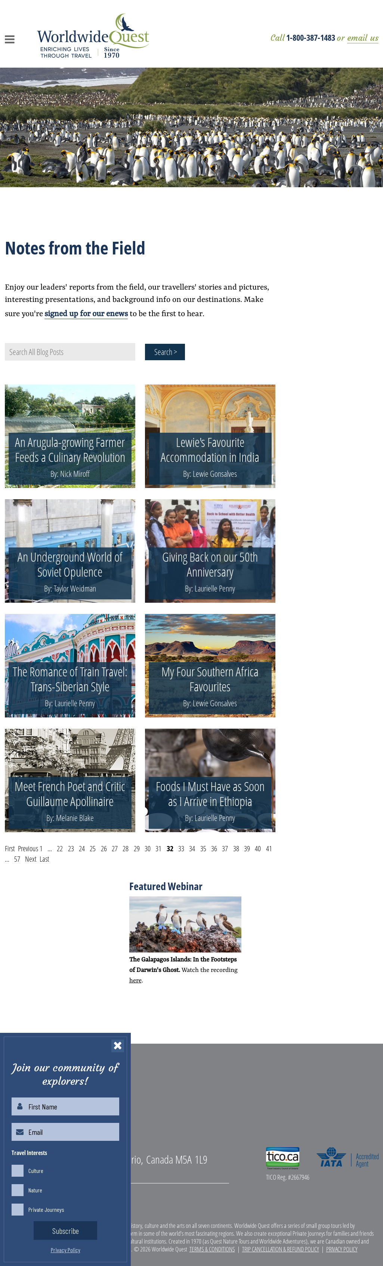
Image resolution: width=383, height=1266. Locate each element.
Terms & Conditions (212, 1249)
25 (93, 848)
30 (148, 848)
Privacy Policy (342, 1249)
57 (17, 859)
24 (82, 848)
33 (181, 848)
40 (258, 848)
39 (247, 848)
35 (203, 848)
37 (225, 848)
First (10, 848)
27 (115, 848)
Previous (28, 848)
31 (158, 848)
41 (269, 848)
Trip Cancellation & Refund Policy (280, 1249)
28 (126, 848)
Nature (35, 1190)
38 (236, 848)
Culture (35, 1170)
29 (137, 848)
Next (30, 859)
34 (192, 848)
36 (214, 848)
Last (44, 859)
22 (60, 848)
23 (71, 848)
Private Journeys (46, 1209)
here (135, 980)
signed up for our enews (86, 314)
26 (104, 848)
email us (363, 38)
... (49, 848)
